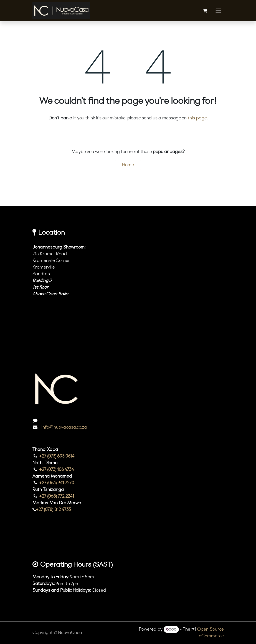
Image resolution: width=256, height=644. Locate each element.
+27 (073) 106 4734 (56, 470)
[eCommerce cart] (205, 10)
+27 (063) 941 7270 (56, 483)
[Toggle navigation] (218, 10)
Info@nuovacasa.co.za (63, 427)
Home (128, 165)
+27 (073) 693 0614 (56, 456)
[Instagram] (40, 545)
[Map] (128, 333)
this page (197, 118)
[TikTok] (56, 545)
